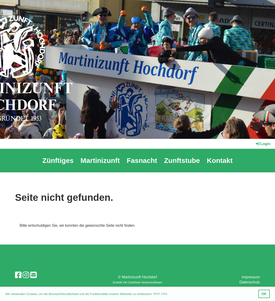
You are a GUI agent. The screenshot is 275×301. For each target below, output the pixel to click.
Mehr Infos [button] (160, 293)
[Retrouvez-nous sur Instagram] (26, 275)
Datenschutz (249, 282)
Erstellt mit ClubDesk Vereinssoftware (137, 282)
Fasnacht (142, 160)
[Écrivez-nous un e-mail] (33, 275)
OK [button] (264, 294)
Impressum (251, 277)
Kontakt (220, 160)
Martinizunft (100, 160)
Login (262, 144)
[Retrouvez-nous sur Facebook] (18, 275)
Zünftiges (57, 160)
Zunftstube (182, 160)
